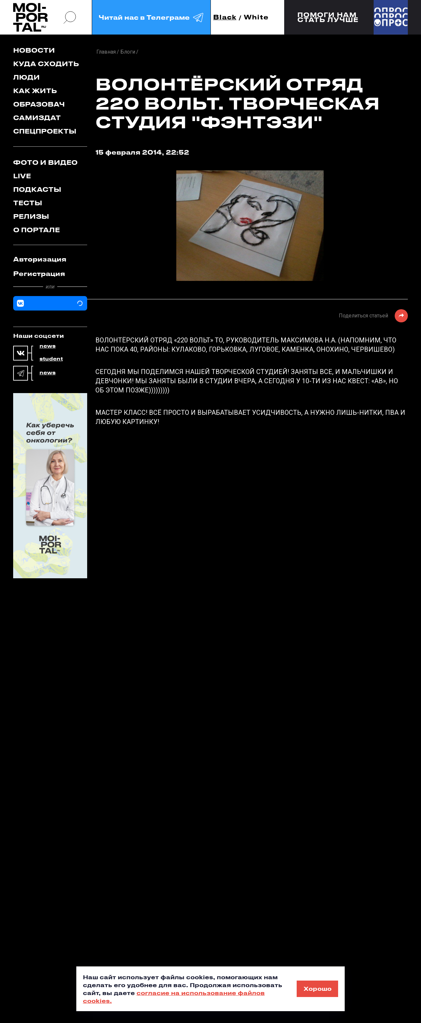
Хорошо (318, 988)
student (51, 359)
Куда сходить (46, 63)
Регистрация (39, 273)
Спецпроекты (44, 131)
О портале (36, 230)
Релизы (31, 216)
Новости (34, 50)
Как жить (35, 90)
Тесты (27, 203)
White (256, 17)
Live (22, 176)
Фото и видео (45, 162)
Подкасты (37, 189)
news (47, 346)
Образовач (39, 104)
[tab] (50, 259)
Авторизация (39, 259)
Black (224, 17)
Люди (26, 77)
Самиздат (37, 117)
